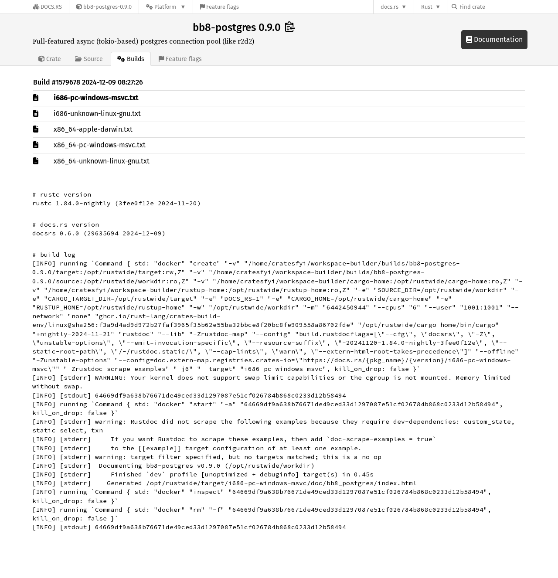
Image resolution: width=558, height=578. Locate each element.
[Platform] (166, 7)
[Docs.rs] (47, 7)
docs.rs (389, 6)
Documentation (494, 39)
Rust (426, 6)
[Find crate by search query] (495, 7)
